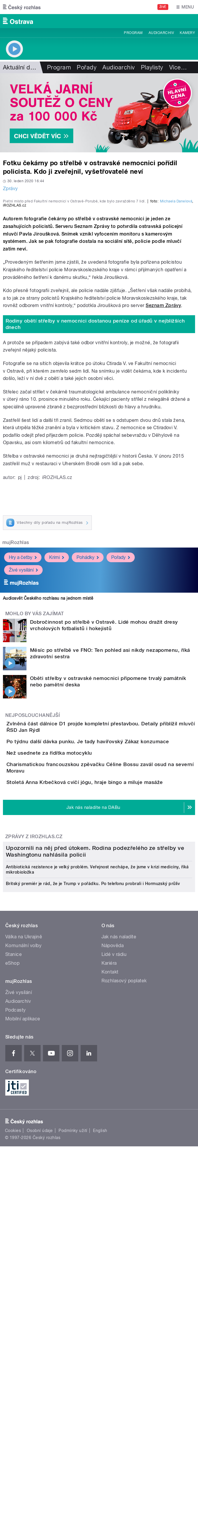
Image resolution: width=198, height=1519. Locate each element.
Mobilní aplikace (22, 1328)
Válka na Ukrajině (23, 1246)
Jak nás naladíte (119, 1246)
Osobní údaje (40, 1439)
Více (178, 67)
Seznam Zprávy (163, 416)
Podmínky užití (73, 1439)
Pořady (86, 67)
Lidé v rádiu (114, 1263)
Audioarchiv (161, 33)
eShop (12, 1272)
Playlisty (152, 67)
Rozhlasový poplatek (124, 1290)
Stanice (13, 1263)
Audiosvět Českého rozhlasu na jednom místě (48, 709)
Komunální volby (23, 1254)
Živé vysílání (23, 680)
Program (133, 33)
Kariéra (109, 1272)
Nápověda (113, 1254)
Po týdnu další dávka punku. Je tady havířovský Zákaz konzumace (111, 863)
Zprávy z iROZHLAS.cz (34, 1018)
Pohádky (87, 668)
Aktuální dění (20, 67)
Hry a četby (23, 668)
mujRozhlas (15, 653)
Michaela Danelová (176, 312)
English (100, 1439)
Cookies (13, 1439)
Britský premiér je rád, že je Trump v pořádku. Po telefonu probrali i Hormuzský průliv (93, 1192)
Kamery (187, 33)
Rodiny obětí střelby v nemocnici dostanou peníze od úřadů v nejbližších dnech (95, 435)
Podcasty (15, 1319)
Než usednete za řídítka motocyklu (73, 891)
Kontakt (110, 1281)
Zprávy (10, 188)
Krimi (56, 668)
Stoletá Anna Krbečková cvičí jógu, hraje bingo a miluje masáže (108, 947)
